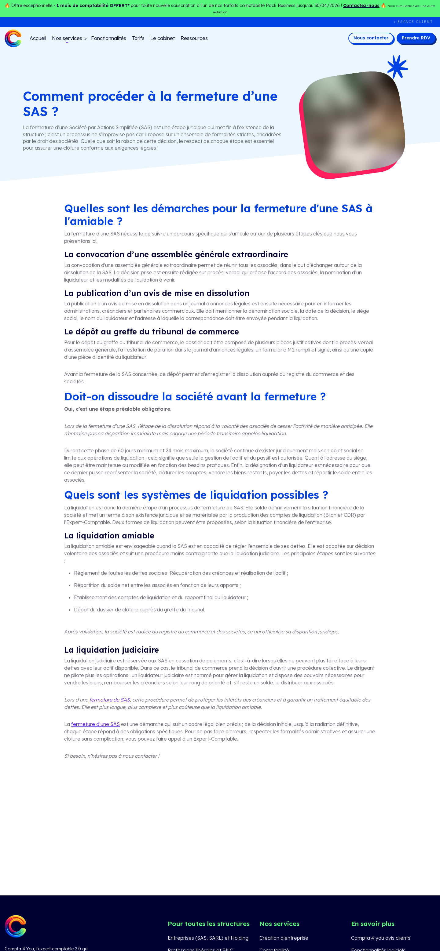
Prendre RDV (416, 38)
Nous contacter (371, 38)
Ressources (194, 38)
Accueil (38, 38)
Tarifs (138, 38)
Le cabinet (162, 38)
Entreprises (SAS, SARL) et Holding (208, 938)
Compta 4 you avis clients (380, 938)
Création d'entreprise (283, 938)
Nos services (67, 38)
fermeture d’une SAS (95, 724)
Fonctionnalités (108, 38)
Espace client (415, 22)
